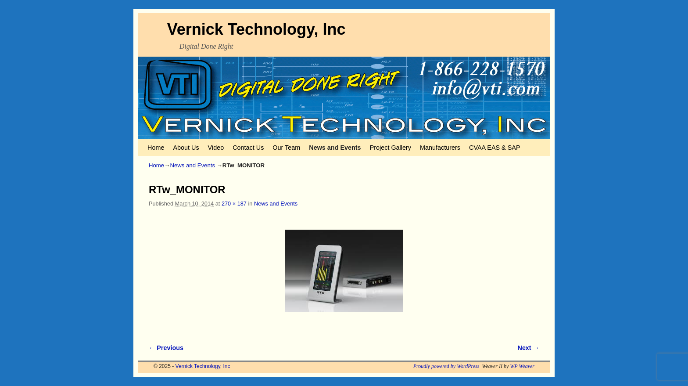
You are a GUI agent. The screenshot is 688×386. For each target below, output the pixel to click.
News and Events (335, 147)
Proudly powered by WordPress (446, 366)
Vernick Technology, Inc (256, 29)
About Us (186, 147)
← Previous (166, 347)
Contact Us (248, 147)
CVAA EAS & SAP (494, 147)
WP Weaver (522, 366)
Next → (528, 347)
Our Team (286, 147)
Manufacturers (440, 147)
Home (155, 147)
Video (216, 147)
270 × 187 (234, 203)
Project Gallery (390, 147)
